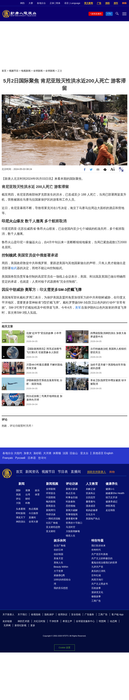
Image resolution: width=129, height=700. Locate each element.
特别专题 (97, 540)
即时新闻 (20, 513)
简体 (58, 3)
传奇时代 (96, 549)
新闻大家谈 (72, 489)
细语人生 (70, 535)
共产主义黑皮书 (99, 583)
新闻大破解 (72, 510)
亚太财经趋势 (53, 527)
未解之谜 (90, 489)
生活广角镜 (60, 545)
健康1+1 (110, 489)
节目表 (63, 471)
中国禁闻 (50, 497)
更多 (32, 625)
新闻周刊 (50, 510)
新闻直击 (50, 505)
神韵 (22, 3)
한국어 (42, 457)
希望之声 (67, 621)
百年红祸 (96, 575)
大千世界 (58, 571)
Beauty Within (61, 566)
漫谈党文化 (97, 592)
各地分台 (41, 3)
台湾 (27, 494)
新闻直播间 (96, 14)
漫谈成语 (90, 505)
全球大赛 (33, 521)
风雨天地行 (97, 579)
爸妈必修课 (92, 510)
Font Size (112, 169)
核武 (12, 255)
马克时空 (70, 527)
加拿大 (28, 453)
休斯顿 (57, 453)
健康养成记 (111, 501)
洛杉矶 (37, 453)
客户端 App (117, 614)
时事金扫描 (72, 497)
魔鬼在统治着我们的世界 (104, 562)
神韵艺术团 (23, 621)
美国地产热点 (93, 518)
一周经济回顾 (53, 518)
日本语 (32, 457)
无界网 (7, 625)
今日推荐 (33, 513)
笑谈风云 (90, 493)
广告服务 (89, 614)
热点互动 (70, 493)
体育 (37, 494)
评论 (18, 498)
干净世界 (54, 621)
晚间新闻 (50, 501)
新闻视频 (52, 483)
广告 (99, 3)
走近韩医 (110, 510)
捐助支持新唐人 (96, 471)
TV (110, 14)
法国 (65, 453)
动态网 (113, 621)
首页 (4, 70)
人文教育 (92, 483)
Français (8, 457)
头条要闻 (20, 508)
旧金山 (74, 453)
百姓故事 (96, 588)
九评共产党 (97, 566)
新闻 (21, 483)
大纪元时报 (39, 621)
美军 (28, 290)
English (108, 453)
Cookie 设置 (64, 647)
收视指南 (35, 614)
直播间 (76, 471)
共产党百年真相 (99, 554)
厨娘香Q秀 (59, 575)
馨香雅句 (90, 501)
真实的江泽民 (98, 571)
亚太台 (84, 453)
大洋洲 (47, 453)
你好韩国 (58, 554)
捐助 (107, 3)
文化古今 (90, 514)
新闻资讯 (32, 471)
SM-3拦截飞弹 (70, 290)
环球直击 (50, 493)
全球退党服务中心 (85, 621)
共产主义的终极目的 (102, 558)
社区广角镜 (52, 522)
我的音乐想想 (61, 588)
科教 (27, 503)
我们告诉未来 (98, 545)
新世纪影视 (20, 625)
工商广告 (96, 600)
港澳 (27, 490)
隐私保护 (49, 614)
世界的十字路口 (74, 522)
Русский (20, 457)
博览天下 (20, 517)
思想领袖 (70, 505)
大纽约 (18, 453)
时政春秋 (70, 501)
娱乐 (37, 490)
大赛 (31, 3)
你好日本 (58, 549)
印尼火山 (9, 221)
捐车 (116, 3)
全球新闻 (38, 70)
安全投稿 (76, 614)
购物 (124, 3)
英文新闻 (88, 3)
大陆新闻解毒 (73, 531)
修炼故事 (96, 596)
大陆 (18, 503)
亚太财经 (50, 531)
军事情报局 (72, 514)
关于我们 (22, 614)
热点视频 (33, 508)
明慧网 (102, 621)
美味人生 (58, 562)
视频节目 (13, 70)
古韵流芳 (90, 497)
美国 (18, 494)
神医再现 (110, 505)
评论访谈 (72, 483)
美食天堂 (58, 558)
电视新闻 (26, 70)
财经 (27, 498)
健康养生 (112, 483)
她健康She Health (115, 493)
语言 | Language (72, 3)
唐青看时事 (72, 518)
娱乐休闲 (60, 540)
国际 (18, 490)
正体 (52, 3)
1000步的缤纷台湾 (62, 581)
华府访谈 (50, 514)
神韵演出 (20, 521)
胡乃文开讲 (111, 497)
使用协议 (62, 614)
